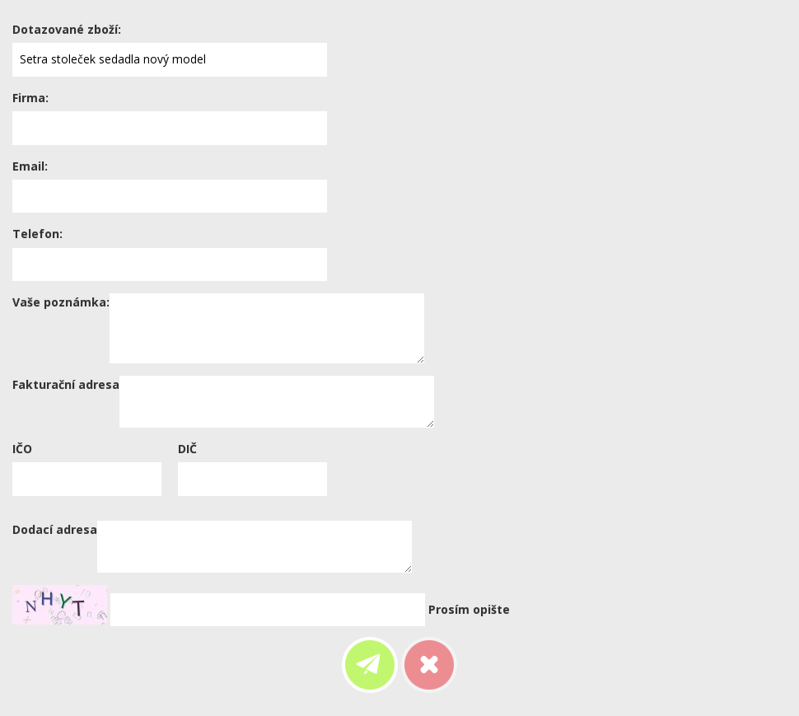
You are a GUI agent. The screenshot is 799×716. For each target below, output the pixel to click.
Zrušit (429, 665)
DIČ (187, 448)
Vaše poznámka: (61, 302)
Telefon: (37, 233)
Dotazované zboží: (66, 29)
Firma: (30, 97)
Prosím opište (469, 609)
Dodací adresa (54, 529)
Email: (30, 166)
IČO (22, 448)
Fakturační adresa (65, 384)
